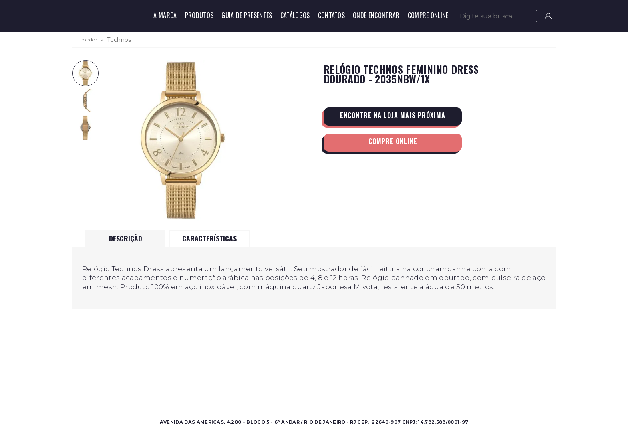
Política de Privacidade (406, 390)
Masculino (154, 371)
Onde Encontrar (376, 15)
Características (209, 238)
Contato (386, 371)
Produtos (199, 15)
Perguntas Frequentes (405, 380)
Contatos (331, 15)
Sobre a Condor (282, 371)
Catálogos (295, 15)
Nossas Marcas (280, 390)
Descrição (125, 238)
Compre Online (428, 15)
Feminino (154, 380)
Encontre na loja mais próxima (392, 115)
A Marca (165, 15)
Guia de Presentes (246, 15)
